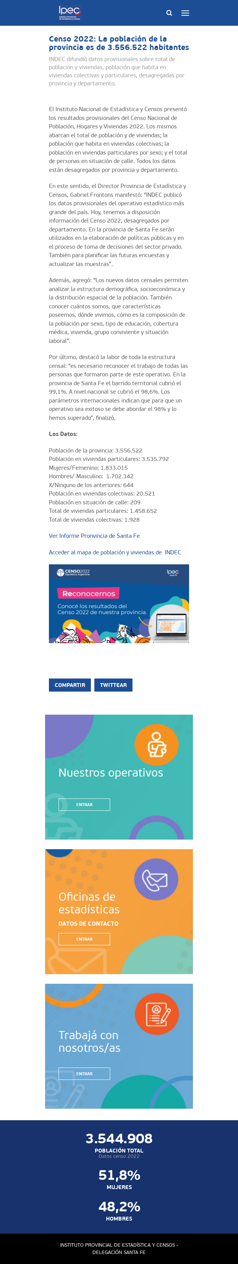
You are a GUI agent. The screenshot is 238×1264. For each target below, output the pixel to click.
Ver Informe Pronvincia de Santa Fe (94, 535)
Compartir (70, 685)
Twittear (113, 685)
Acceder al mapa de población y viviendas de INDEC (115, 552)
